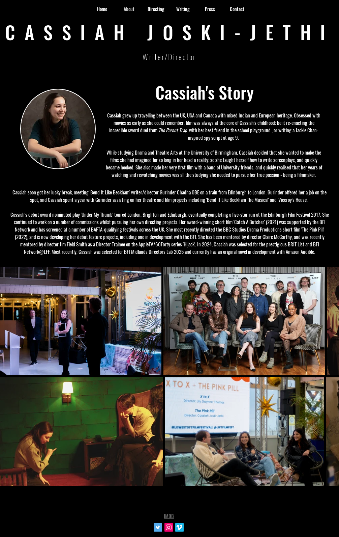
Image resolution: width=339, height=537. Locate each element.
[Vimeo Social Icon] (179, 527)
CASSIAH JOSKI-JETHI (170, 32)
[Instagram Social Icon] (168, 527)
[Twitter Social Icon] (158, 527)
